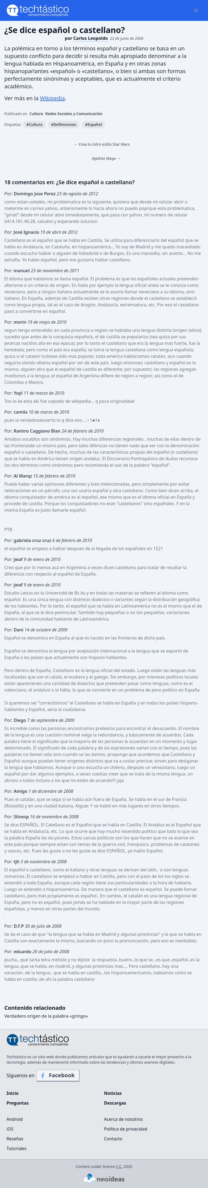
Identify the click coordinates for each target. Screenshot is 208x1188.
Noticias (113, 1093)
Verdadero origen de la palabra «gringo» (46, 1016)
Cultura (36, 113)
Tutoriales (16, 1148)
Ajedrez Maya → (106, 158)
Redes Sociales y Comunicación (73, 113)
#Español (93, 124)
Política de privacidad (125, 1129)
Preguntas (17, 1103)
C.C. (119, 1166)
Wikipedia (52, 98)
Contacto (113, 1139)
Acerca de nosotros (123, 1119)
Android (14, 1119)
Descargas (115, 1103)
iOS (9, 1129)
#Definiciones (63, 124)
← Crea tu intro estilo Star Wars (102, 144)
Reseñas (14, 1139)
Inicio (12, 1093)
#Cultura (34, 124)
